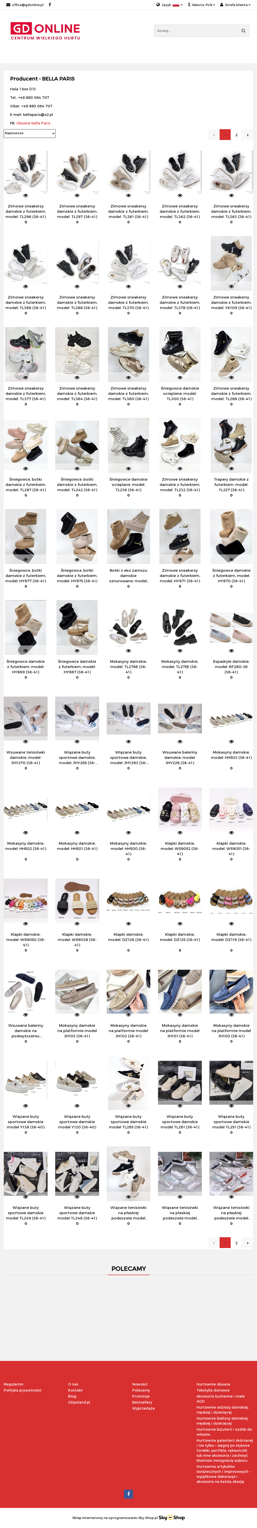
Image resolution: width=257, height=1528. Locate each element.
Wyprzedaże (143, 1408)
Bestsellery (142, 1402)
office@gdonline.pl (25, 5)
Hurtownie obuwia (213, 1384)
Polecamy (141, 1390)
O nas (73, 1384)
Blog (72, 1396)
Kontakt (75, 1390)
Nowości (140, 1384)
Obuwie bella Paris (33, 123)
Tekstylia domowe (213, 1390)
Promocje (141, 1396)
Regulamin (13, 1384)
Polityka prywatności (22, 1390)
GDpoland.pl (79, 1402)
